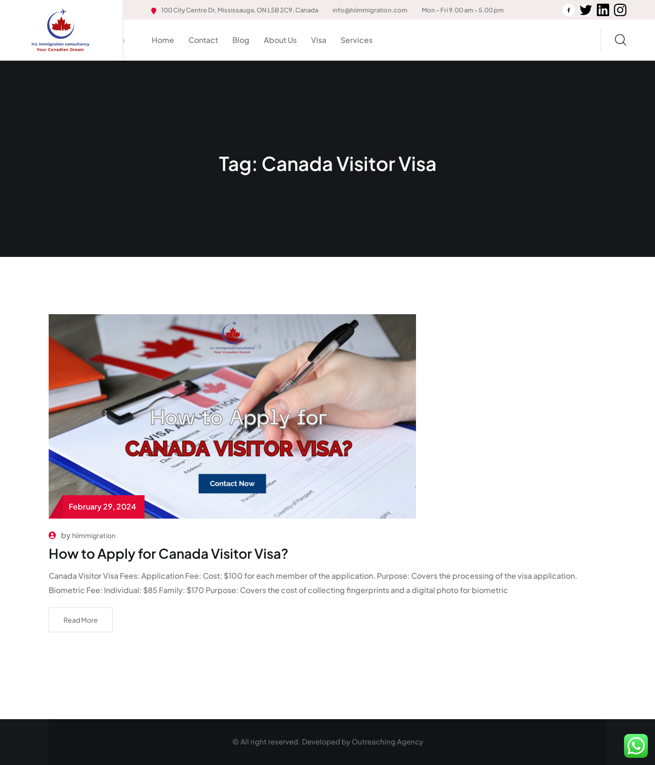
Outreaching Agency (387, 741)
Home (163, 40)
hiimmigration (93, 535)
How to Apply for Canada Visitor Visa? (169, 553)
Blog (241, 40)
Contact (203, 40)
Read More (80, 620)
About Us (280, 40)
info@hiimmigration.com (370, 10)
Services (357, 40)
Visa (318, 40)
